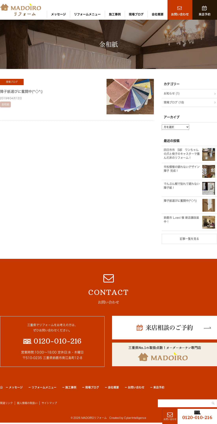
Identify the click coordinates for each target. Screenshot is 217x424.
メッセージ (58, 14)
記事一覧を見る (189, 238)
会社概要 (158, 14)
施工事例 (115, 14)
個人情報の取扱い (27, 403)
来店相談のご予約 (169, 328)
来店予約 (204, 14)
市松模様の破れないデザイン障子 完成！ (182, 168)
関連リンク (6, 403)
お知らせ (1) (172, 93)
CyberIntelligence (135, 418)
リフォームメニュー (87, 14)
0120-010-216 (197, 417)
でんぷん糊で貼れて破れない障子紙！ (182, 185)
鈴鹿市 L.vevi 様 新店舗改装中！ (181, 219)
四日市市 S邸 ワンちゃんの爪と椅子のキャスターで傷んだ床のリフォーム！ (182, 153)
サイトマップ (49, 403)
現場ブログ (136, 14)
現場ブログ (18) (174, 102)
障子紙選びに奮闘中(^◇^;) (21, 91)
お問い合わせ (180, 14)
